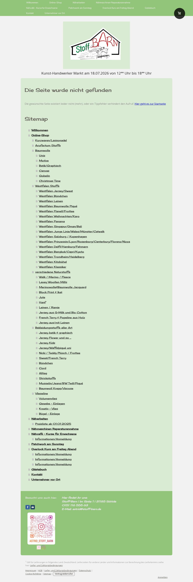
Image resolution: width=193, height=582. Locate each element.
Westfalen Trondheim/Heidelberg (61, 256)
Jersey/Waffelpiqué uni (55, 347)
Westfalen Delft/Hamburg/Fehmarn (63, 246)
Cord (42, 368)
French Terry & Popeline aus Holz (62, 317)
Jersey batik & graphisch (55, 332)
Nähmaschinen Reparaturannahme (113, 2)
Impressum (30, 570)
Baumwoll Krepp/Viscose (56, 388)
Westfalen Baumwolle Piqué (58, 206)
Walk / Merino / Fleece (55, 277)
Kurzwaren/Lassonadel (51, 140)
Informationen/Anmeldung (53, 439)
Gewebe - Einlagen (52, 403)
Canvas (44, 170)
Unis (42, 155)
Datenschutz (85, 570)
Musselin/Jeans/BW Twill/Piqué (61, 383)
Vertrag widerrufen (64, 573)
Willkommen (32, 2)
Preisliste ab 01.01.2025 (53, 423)
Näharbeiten (79, 2)
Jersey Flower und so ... (55, 337)
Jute (42, 297)
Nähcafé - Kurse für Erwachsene (41, 8)
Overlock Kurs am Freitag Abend (118, 8)
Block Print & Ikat (50, 292)
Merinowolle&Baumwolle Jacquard (62, 287)
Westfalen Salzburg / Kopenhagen (63, 236)
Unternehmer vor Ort (55, 13)
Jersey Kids (47, 342)
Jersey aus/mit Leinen (54, 322)
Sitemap (47, 573)
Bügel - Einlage (49, 413)
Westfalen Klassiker (52, 266)
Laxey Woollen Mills (53, 282)
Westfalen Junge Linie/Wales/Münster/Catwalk (71, 231)
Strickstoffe (47, 378)
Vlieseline (41, 393)
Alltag (43, 373)
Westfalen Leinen (51, 201)
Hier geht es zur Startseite (150, 104)
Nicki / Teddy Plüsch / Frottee (59, 353)
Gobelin (44, 175)
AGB (40, 570)
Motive (44, 160)
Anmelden (163, 577)
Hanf (42, 302)
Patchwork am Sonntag (80, 8)
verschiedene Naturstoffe (52, 272)
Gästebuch (150, 8)
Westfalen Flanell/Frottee (56, 211)
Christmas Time (49, 180)
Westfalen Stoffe (47, 185)
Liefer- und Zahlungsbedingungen (46, 565)
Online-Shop (55, 2)
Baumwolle (42, 150)
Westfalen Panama (52, 221)
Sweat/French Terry (52, 358)
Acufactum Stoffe (48, 145)
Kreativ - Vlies (48, 408)
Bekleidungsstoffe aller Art (53, 327)
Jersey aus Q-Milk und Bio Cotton (63, 312)
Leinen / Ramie (49, 307)
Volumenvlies (48, 398)
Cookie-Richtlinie (33, 573)
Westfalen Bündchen (53, 196)
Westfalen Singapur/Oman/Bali (60, 226)
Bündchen (46, 363)
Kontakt (30, 13)
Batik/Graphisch (50, 165)
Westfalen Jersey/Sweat (56, 191)
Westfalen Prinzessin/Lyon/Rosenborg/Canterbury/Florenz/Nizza (84, 241)
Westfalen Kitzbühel (53, 261)
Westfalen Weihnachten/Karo (59, 216)
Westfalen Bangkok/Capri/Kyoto (61, 251)
